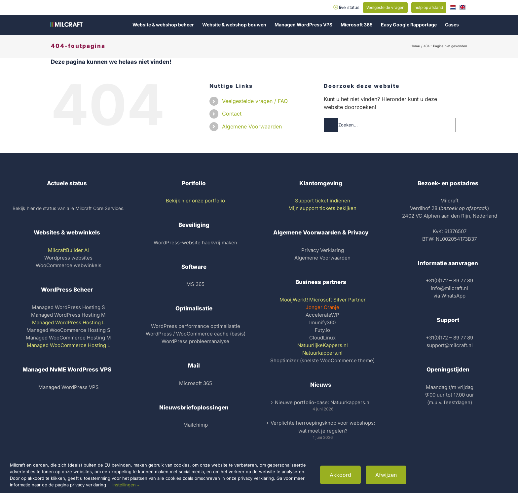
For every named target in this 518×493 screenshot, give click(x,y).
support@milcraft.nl (449, 345)
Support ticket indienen (322, 200)
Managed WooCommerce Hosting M (68, 338)
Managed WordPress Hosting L (68, 322)
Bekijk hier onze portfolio (195, 200)
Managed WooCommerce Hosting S (68, 330)
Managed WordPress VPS (68, 387)
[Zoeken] (331, 125)
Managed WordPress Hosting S (68, 307)
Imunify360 (322, 322)
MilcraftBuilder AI (68, 250)
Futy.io (322, 330)
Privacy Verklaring (322, 250)
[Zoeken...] (390, 125)
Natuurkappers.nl (322, 353)
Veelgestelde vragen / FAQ (255, 101)
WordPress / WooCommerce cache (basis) (195, 334)
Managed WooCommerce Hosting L (68, 345)
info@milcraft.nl (449, 288)
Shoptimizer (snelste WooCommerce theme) (322, 360)
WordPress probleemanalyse (195, 341)
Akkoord (340, 475)
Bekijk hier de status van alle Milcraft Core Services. (69, 208)
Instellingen (126, 484)
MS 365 (195, 284)
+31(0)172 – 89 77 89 (449, 280)
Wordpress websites (68, 258)
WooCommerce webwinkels (68, 265)
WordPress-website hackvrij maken (195, 242)
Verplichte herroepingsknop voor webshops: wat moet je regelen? (323, 427)
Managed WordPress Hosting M (68, 315)
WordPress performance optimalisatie (195, 326)
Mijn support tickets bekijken (322, 208)
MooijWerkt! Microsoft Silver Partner (322, 300)
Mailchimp (195, 425)
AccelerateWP (322, 315)
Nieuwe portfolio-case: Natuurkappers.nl (323, 402)
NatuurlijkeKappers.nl (322, 345)
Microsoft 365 (195, 383)
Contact (231, 113)
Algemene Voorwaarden (252, 126)
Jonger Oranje (322, 307)
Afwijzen (386, 475)
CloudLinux (322, 338)
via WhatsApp (449, 296)
